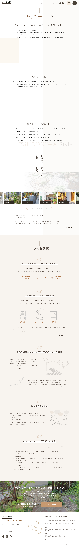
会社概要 (55, 3)
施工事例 (42, 3)
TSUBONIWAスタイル (34, 3)
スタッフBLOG (49, 3)
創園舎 (67, 544)
